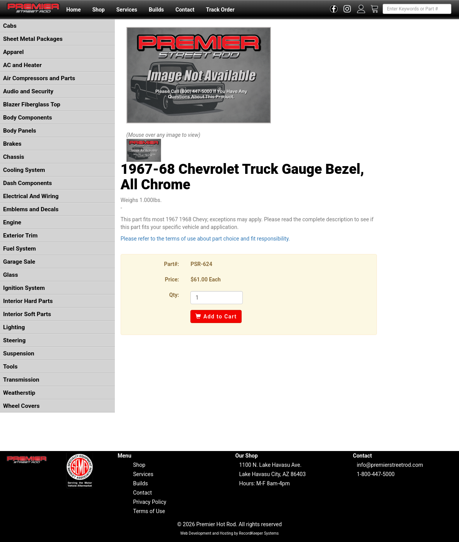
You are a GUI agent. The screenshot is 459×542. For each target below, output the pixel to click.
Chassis (13, 156)
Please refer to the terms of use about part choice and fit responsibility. (205, 239)
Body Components (27, 117)
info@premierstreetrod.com (390, 465)
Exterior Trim (20, 235)
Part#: (171, 264)
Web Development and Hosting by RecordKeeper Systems (229, 533)
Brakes (12, 143)
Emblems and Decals (31, 209)
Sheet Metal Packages (32, 38)
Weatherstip (19, 392)
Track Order (220, 10)
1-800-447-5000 (376, 474)
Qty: (174, 295)
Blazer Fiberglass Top (32, 104)
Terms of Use (149, 511)
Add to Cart (216, 316)
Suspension (18, 353)
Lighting (14, 327)
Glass (10, 274)
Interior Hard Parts (28, 301)
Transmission (21, 379)
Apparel (13, 52)
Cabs (10, 25)
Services (126, 10)
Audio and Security (28, 91)
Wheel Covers (21, 405)
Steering (14, 340)
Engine (12, 222)
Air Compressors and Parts (39, 78)
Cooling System (24, 170)
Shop (98, 10)
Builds (156, 10)
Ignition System (24, 287)
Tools (10, 366)
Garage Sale (19, 261)
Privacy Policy (149, 502)
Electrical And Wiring (31, 196)
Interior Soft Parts (27, 314)
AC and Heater (22, 65)
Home (73, 10)
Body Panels (19, 130)
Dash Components (27, 183)
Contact (184, 10)
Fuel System (19, 248)
